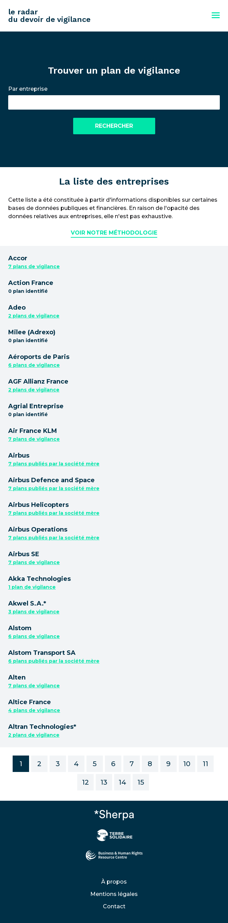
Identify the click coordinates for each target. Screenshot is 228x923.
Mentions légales (114, 894)
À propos (114, 881)
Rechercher (114, 126)
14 (122, 782)
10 (186, 764)
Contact (114, 906)
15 (140, 782)
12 (85, 782)
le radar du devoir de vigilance (49, 16)
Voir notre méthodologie (114, 232)
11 (205, 764)
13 (103, 782)
